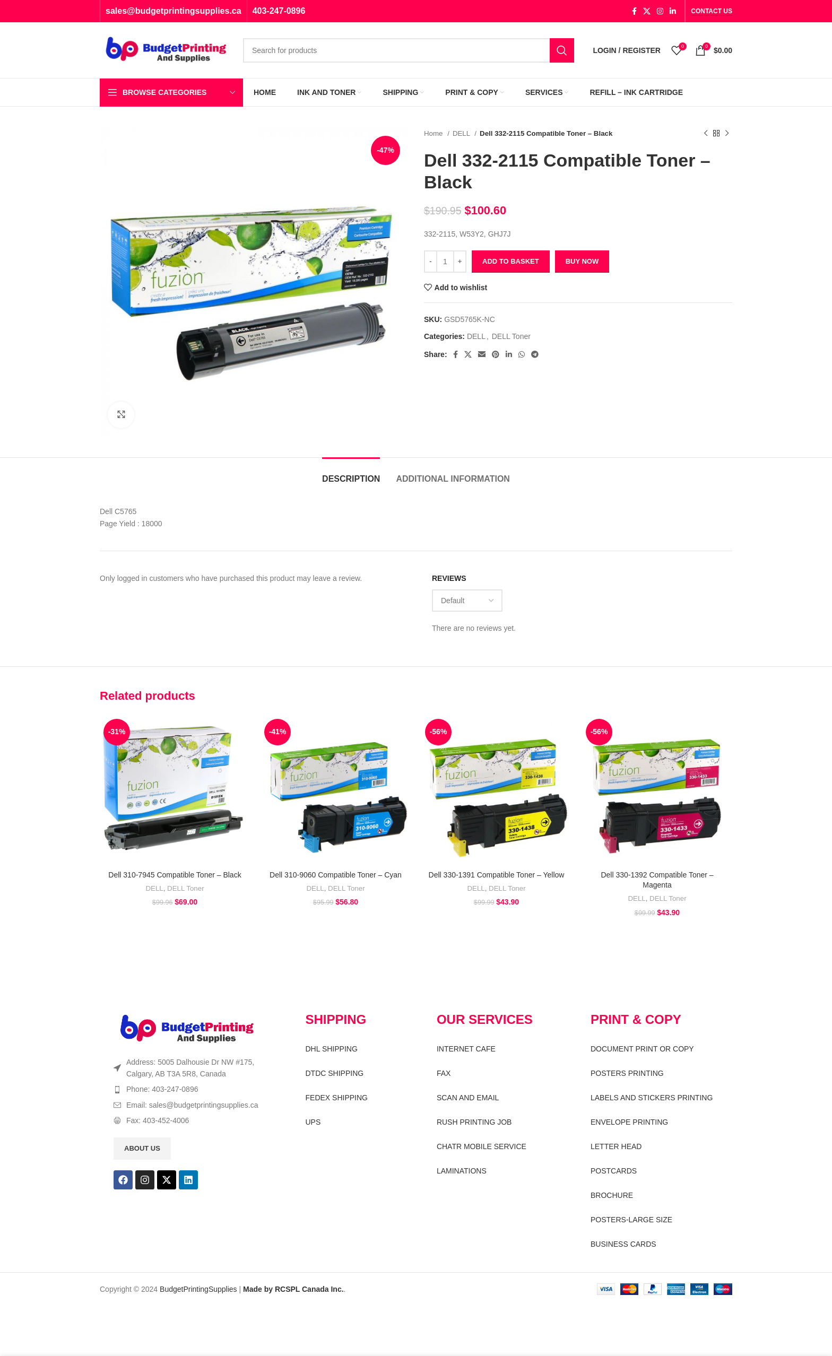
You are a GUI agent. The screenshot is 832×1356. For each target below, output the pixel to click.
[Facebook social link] (634, 11)
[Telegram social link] (535, 354)
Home (434, 133)
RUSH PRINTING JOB (474, 1122)
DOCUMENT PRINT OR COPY (642, 1049)
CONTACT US (711, 11)
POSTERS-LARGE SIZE (631, 1219)
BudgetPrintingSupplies (198, 1289)
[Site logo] (166, 49)
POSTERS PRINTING (627, 1073)
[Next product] (727, 133)
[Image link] (187, 1028)
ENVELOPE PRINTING (629, 1122)
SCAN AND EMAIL (468, 1097)
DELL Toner (511, 336)
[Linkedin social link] (672, 11)
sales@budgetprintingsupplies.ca (173, 10)
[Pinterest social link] (495, 354)
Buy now (582, 261)
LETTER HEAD (616, 1146)
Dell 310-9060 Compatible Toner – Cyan (336, 875)
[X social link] (647, 11)
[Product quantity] (445, 261)
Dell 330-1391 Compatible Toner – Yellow (497, 875)
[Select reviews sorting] (467, 600)
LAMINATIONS (462, 1171)
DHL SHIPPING (332, 1049)
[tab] (351, 473)
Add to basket (510, 261)
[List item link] (191, 1089)
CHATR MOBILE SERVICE (481, 1146)
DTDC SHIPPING (335, 1073)
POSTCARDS (614, 1171)
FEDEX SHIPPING (337, 1097)
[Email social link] (482, 354)
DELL (462, 133)
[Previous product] (705, 133)
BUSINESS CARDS (623, 1244)
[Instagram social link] (660, 11)
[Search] (408, 50)
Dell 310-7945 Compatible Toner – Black (174, 875)
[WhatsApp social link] (521, 354)
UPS (313, 1122)
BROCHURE (612, 1195)
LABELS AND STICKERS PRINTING (652, 1097)
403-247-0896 (279, 10)
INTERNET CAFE (466, 1049)
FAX (443, 1073)
